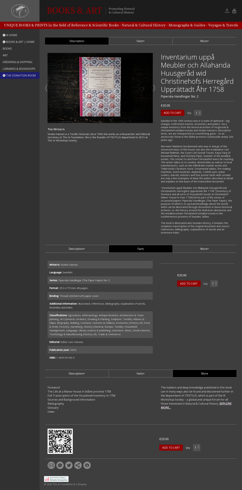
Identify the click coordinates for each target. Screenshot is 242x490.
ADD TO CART (173, 113)
